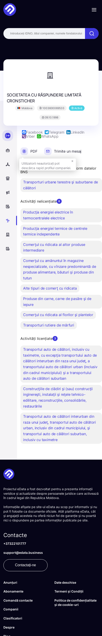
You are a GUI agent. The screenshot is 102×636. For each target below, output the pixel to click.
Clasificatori (12, 618)
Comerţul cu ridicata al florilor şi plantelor (58, 314)
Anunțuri (10, 582)
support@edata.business (23, 552)
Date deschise (65, 582)
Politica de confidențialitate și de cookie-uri (75, 602)
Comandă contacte (18, 600)
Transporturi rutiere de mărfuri (48, 325)
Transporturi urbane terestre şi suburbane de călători (60, 185)
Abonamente (13, 591)
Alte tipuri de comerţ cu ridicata (50, 288)
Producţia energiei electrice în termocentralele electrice (48, 215)
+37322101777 (14, 543)
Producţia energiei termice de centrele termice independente (55, 231)
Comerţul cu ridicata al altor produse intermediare (54, 247)
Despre (9, 627)
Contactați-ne (25, 565)
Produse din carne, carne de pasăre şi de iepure (57, 301)
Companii (10, 609)
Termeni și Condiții (68, 591)
